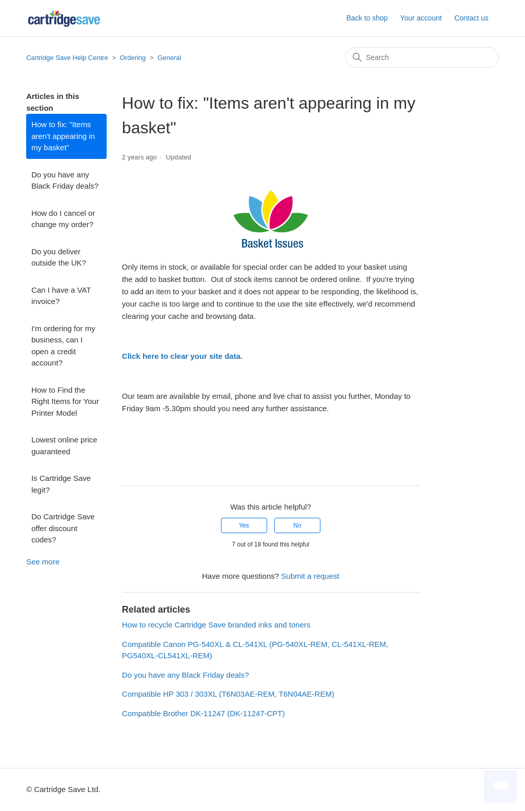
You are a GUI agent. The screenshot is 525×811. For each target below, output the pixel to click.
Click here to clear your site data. (183, 356)
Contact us (471, 18)
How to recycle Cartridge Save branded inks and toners (216, 624)
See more (42, 561)
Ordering (134, 58)
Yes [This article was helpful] (244, 525)
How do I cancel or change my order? (63, 219)
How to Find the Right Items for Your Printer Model (65, 401)
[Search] (422, 57)
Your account (420, 18)
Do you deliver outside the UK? (58, 257)
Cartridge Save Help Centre (67, 58)
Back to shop (367, 18)
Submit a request (310, 576)
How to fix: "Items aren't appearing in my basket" (63, 136)
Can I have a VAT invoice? (61, 296)
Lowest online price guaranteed (64, 445)
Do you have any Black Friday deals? (64, 180)
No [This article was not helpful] (297, 525)
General (169, 58)
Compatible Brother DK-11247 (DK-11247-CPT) (203, 713)
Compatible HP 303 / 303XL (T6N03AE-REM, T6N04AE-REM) (228, 694)
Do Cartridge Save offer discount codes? (62, 528)
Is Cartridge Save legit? (61, 484)
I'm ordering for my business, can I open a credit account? (63, 346)
